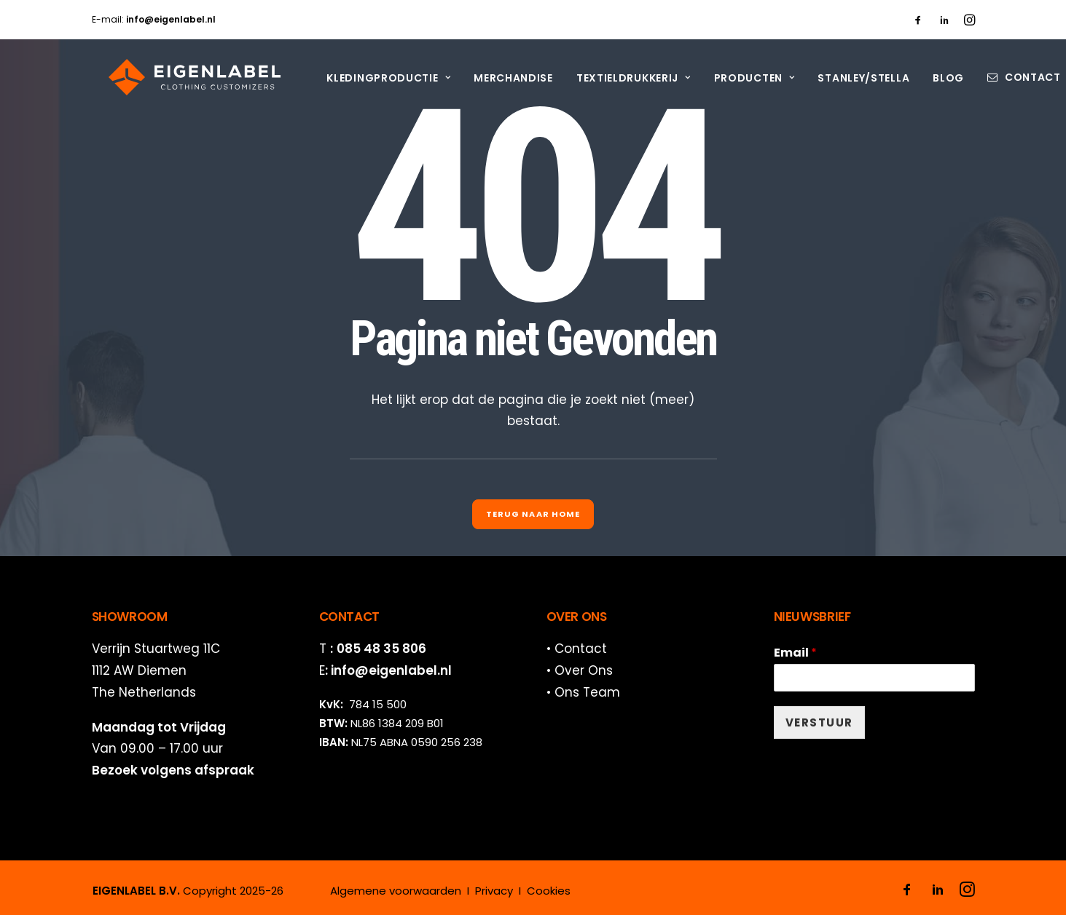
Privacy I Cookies (523, 890)
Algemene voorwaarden (395, 890)
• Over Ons (579, 670)
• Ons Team (583, 692)
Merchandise (496, 78)
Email (795, 653)
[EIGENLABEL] (178, 77)
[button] (918, 19)
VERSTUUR (819, 722)
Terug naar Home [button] (533, 514)
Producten (737, 78)
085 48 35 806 (381, 648)
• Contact (576, 648)
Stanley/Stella (847, 78)
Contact (1015, 77)
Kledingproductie (371, 78)
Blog (931, 78)
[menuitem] (918, 19)
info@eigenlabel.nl (391, 670)
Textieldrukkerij (616, 78)
